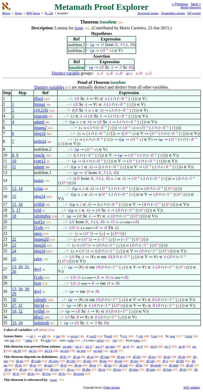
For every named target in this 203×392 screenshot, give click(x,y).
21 (27, 267)
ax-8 (181, 346)
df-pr (92, 365)
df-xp (23, 369)
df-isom (78, 374)
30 (14, 299)
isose (79, 28)
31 (20, 305)
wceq (74, 336)
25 (14, 259)
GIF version (194, 13)
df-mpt (173, 365)
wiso (136, 340)
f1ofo (38, 277)
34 (20, 323)
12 (14, 204)
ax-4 (126, 346)
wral (109, 336)
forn (37, 283)
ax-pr (113, 351)
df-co (70, 369)
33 (14, 323)
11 (14, 167)
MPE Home (33, 13)
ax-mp (67, 346)
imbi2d (40, 141)
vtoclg (39, 155)
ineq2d (40, 245)
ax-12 (48, 351)
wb (44, 336)
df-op (107, 365)
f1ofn (38, 227)
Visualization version (173, 13)
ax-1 (79, 346)
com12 (40, 161)
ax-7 (167, 346)
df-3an (104, 357)
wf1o (100, 340)
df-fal (136, 357)
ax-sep (81, 351)
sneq (38, 233)
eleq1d (39, 133)
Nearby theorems (191, 7)
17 (18, 210)
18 (14, 216)
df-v (165, 361)
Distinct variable (66, 73)
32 (20, 311)
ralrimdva (42, 216)
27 (14, 305)
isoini (39, 180)
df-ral (118, 361)
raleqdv (40, 299)
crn (12, 340)
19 (14, 311)
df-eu (19, 361)
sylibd (39, 204)
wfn (47, 340)
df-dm (86, 369)
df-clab (36, 361)
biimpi (39, 104)
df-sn (77, 365)
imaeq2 (40, 127)
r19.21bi (41, 110)
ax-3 (98, 346)
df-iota (150, 369)
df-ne (103, 361)
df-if (63, 365)
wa (58, 336)
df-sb (181, 357)
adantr (39, 167)
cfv (115, 340)
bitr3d (39, 305)
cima (28, 340)
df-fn (182, 369)
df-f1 (16, 374)
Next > (196, 4)
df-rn (101, 369)
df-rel (38, 369)
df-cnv (54, 369)
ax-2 (88, 346)
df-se (7, 369)
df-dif (180, 361)
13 (14, 188)
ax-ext (64, 351)
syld (37, 210)
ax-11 (33, 351)
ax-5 (140, 346)
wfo (71, 340)
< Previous (180, 4)
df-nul (48, 365)
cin (141, 336)
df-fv (62, 374)
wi (31, 336)
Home (18, 13)
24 (14, 251)
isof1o (39, 222)
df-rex (134, 361)
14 (20, 188)
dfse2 (38, 98)
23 (14, 245)
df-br (139, 365)
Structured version (148, 13)
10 (14, 161)
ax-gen (110, 346)
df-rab (150, 361)
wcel (93, 336)
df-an (76, 357)
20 (20, 267)
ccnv (189, 336)
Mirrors (6, 13)
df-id (189, 365)
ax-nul (98, 351)
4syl (37, 269)
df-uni (123, 365)
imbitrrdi (41, 323)
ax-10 (17, 351)
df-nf (166, 357)
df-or (90, 357)
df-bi (63, 357)
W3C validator (191, 387)
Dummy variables (49, 87)
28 (27, 289)
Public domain (111, 387)
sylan (38, 188)
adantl (39, 122)
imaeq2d (41, 239)
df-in (18, 365)
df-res (117, 369)
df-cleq (53, 361)
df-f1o (46, 374)
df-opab (155, 365)
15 (14, 196)
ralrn (38, 259)
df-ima (133, 369)
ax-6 (154, 346)
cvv (124, 336)
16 (20, 204)
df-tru (121, 357)
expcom (41, 116)
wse (172, 336)
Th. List (48, 13)
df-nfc (87, 361)
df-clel (70, 361)
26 (14, 271)
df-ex (151, 357)
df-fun (167, 369)
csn (154, 336)
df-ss (33, 365)
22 (14, 239)
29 (14, 293)
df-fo (30, 374)
